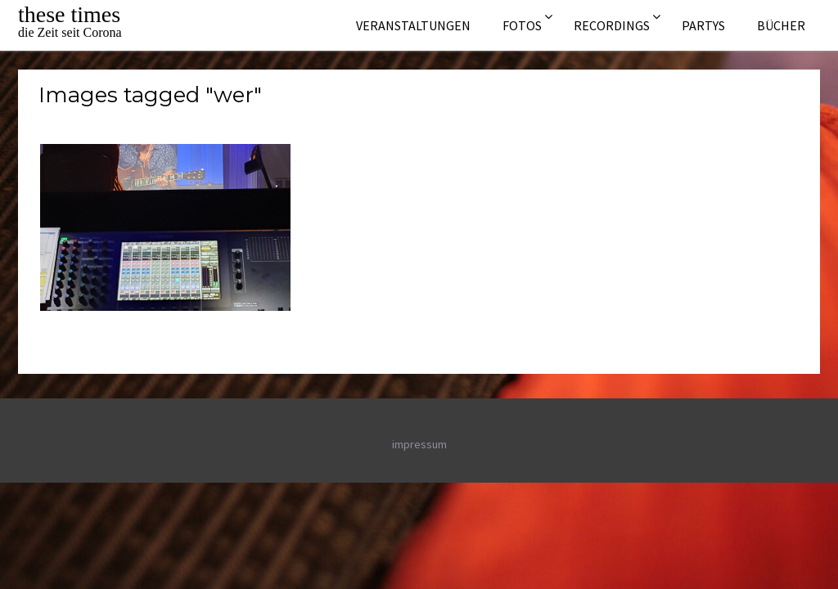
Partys (703, 25)
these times (69, 14)
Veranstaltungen (413, 25)
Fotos (522, 25)
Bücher (781, 25)
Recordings (612, 25)
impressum (419, 444)
